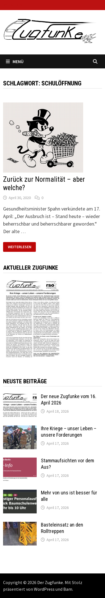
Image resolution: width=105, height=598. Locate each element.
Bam (67, 589)
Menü (15, 61)
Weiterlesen (19, 247)
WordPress (44, 589)
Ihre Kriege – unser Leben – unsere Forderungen (68, 431)
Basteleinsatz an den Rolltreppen (62, 528)
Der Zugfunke (50, 582)
